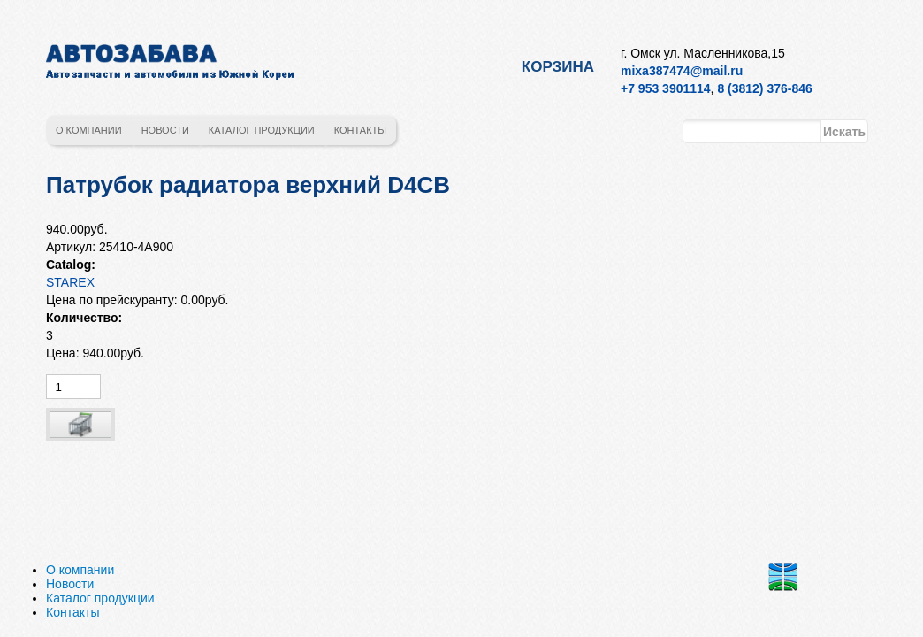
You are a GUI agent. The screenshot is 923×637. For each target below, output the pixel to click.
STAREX (70, 282)
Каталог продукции (262, 130)
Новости (165, 130)
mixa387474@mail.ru (682, 71)
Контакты (360, 130)
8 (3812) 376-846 (764, 88)
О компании (89, 130)
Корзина (558, 66)
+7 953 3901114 (666, 88)
